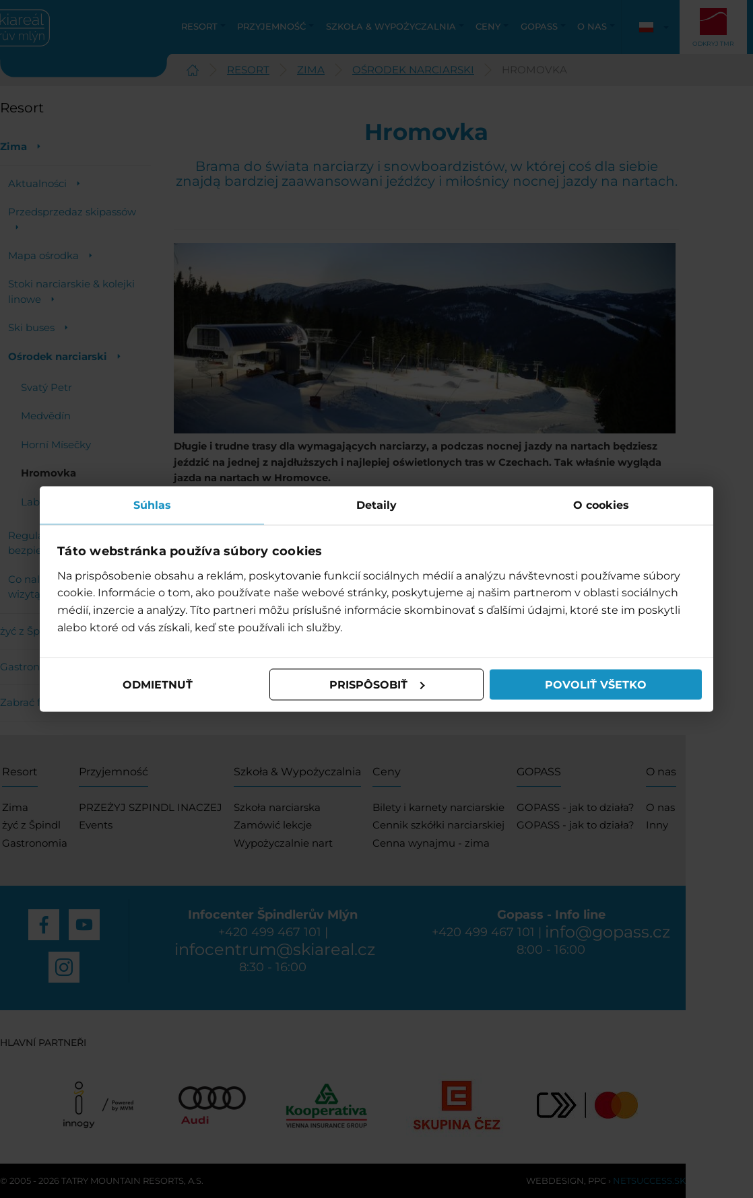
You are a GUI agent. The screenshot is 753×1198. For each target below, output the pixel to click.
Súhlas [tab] (152, 505)
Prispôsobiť (377, 684)
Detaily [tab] (376, 505)
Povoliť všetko (596, 684)
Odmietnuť (158, 684)
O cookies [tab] (601, 505)
